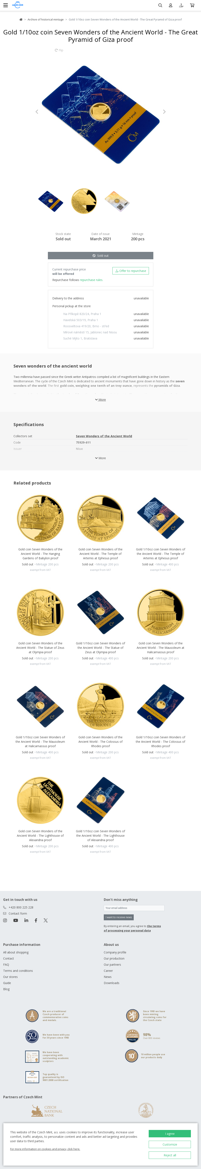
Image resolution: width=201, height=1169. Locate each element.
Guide (7, 983)
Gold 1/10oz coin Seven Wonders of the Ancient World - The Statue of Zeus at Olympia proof (100, 647)
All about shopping (15, 952)
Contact (8, 958)
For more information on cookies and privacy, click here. (45, 1149)
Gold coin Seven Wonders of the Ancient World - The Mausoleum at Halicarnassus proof (160, 647)
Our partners (112, 965)
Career (108, 971)
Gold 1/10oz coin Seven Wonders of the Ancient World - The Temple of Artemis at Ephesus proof (160, 553)
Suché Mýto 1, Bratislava (80, 338)
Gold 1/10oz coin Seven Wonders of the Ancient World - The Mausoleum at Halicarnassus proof (40, 741)
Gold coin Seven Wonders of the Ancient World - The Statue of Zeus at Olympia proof (40, 647)
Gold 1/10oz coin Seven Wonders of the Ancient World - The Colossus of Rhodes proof (160, 741)
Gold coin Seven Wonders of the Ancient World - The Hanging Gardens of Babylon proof (40, 553)
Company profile (115, 952)
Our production (114, 958)
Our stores (10, 977)
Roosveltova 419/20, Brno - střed (86, 326)
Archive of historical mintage (46, 19)
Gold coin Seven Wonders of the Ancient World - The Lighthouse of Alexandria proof (40, 835)
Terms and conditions (18, 971)
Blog (6, 989)
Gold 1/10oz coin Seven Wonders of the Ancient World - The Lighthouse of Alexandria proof (100, 835)
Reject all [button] (170, 1155)
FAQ (6, 965)
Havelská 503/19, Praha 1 (80, 320)
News (108, 977)
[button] (45, 111)
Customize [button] (170, 1144)
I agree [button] (170, 1134)
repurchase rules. (91, 280)
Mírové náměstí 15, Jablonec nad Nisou (90, 332)
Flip (59, 52)
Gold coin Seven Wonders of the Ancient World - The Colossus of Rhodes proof (100, 741)
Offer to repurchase (130, 271)
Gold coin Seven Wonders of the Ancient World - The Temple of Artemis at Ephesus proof (100, 553)
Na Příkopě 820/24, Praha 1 (82, 314)
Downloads (111, 983)
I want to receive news (119, 917)
